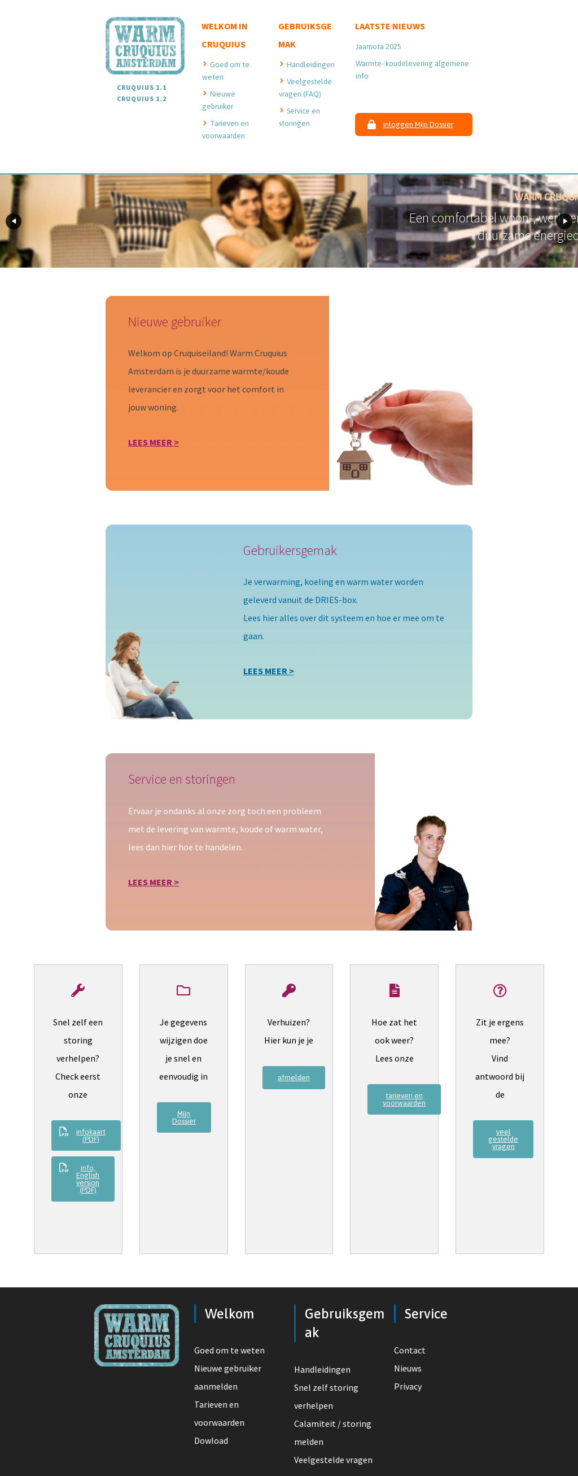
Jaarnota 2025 (378, 46)
